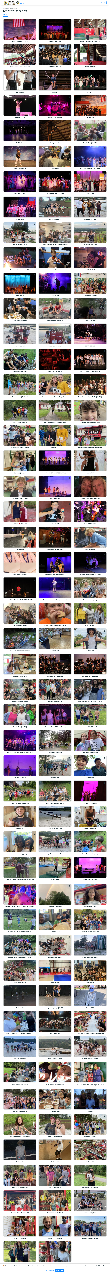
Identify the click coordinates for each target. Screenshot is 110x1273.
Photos (5, 15)
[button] (34, 21)
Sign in (103, 3)
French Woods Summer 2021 (11, 8)
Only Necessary (50, 1270)
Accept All (59, 1270)
